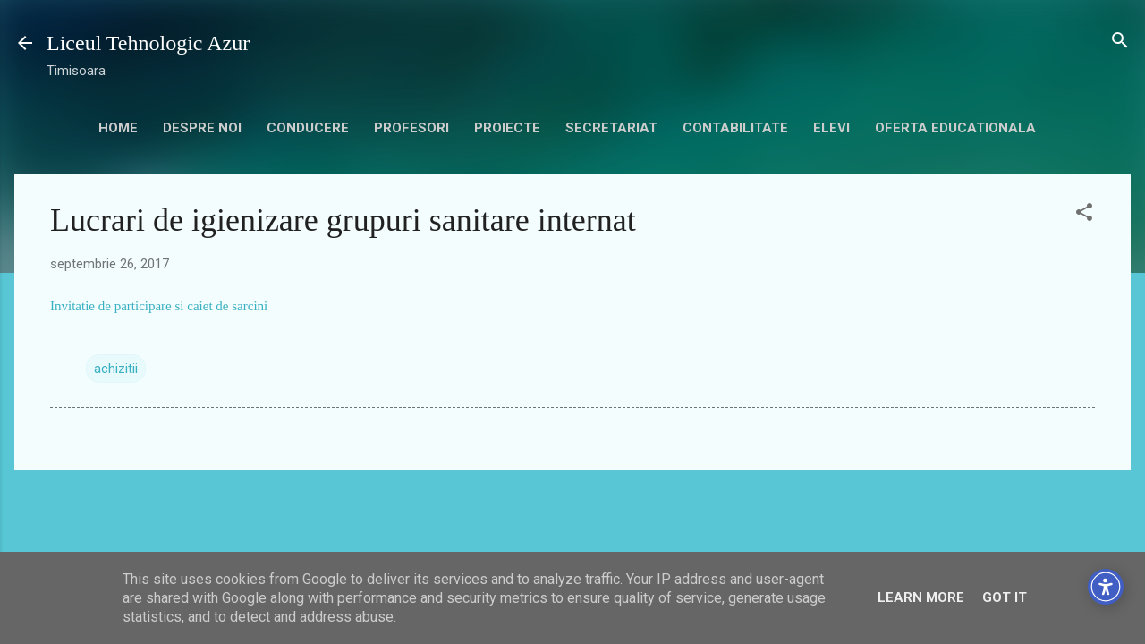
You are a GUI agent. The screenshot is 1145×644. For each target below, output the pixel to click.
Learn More (921, 597)
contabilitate (735, 128)
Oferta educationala (955, 128)
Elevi (831, 128)
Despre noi (202, 128)
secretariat (611, 128)
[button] (1084, 213)
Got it (1004, 597)
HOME (118, 128)
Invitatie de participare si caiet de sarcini (158, 306)
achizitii (116, 368)
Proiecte (507, 128)
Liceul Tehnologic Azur (148, 43)
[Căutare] (1120, 41)
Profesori (411, 128)
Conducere (308, 128)
